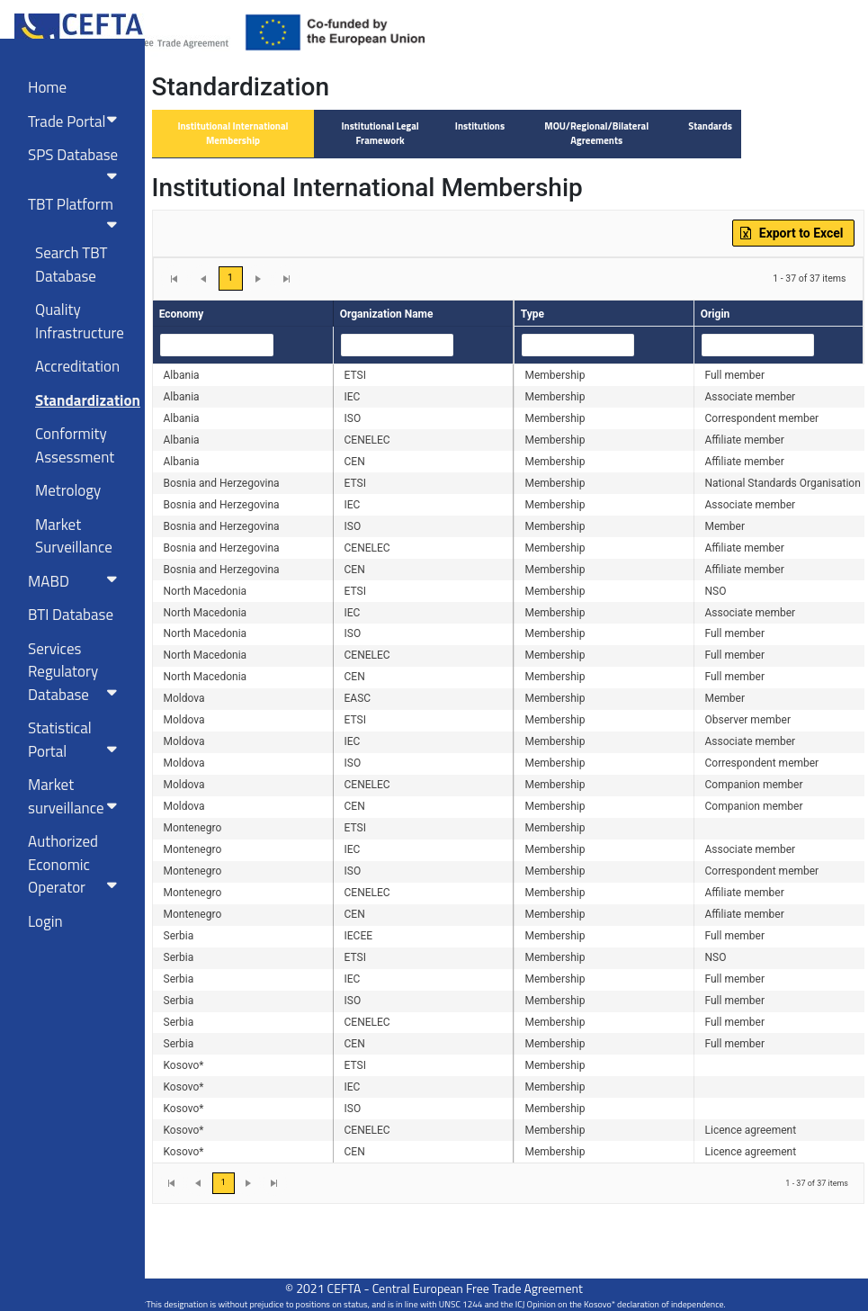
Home (47, 87)
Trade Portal (76, 121)
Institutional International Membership (232, 133)
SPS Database (76, 163)
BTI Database (70, 614)
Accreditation (77, 366)
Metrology (68, 490)
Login (45, 921)
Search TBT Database (71, 264)
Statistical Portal (76, 739)
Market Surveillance (73, 536)
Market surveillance (76, 796)
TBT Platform (76, 212)
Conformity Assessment (74, 445)
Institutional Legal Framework (379, 133)
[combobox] (217, 345)
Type (532, 314)
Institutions (480, 126)
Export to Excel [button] (791, 233)
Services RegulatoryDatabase (76, 671)
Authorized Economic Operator (76, 864)
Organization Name (387, 314)
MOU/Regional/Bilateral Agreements (596, 133)
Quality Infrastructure (79, 321)
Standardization (83, 400)
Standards (710, 126)
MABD (76, 581)
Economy (181, 314)
